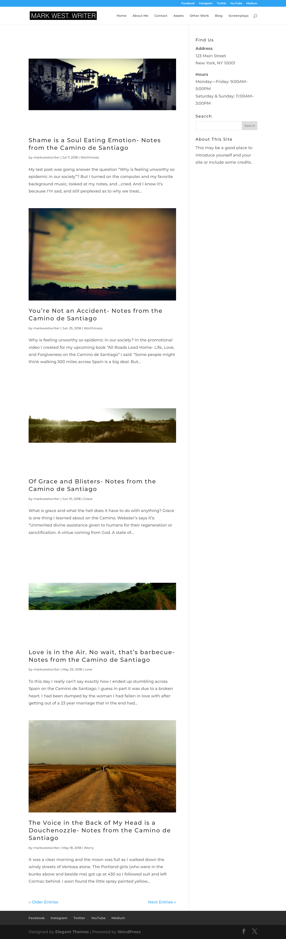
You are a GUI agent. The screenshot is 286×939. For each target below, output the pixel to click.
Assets (178, 16)
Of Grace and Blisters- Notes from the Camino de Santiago (92, 485)
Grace (88, 499)
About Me (140, 16)
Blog (219, 16)
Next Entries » (162, 902)
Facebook (188, 3)
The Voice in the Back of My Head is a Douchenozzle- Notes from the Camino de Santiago (100, 830)
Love (88, 669)
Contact (160, 16)
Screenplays (238, 16)
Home (121, 16)
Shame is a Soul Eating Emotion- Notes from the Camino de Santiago (95, 144)
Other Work (199, 16)
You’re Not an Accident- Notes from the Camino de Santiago (96, 314)
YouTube (236, 3)
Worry (89, 848)
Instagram (206, 3)
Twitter (221, 3)
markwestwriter (47, 157)
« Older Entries (43, 902)
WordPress (129, 931)
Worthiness (89, 157)
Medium (251, 3)
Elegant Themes (72, 931)
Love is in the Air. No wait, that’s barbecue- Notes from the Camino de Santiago (102, 656)
